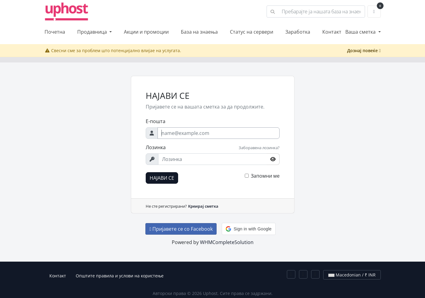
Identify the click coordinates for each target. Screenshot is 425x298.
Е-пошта (155, 121)
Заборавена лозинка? (259, 147)
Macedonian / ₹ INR (352, 275)
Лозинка (156, 147)
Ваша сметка (361, 31)
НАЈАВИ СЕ (162, 178)
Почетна (55, 31)
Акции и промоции (146, 31)
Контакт (331, 31)
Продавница (92, 31)
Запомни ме (265, 175)
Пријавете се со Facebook (181, 229)
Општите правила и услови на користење (120, 276)
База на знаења (199, 31)
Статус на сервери (251, 31)
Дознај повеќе (363, 50)
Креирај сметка (203, 206)
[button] (248, 229)
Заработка (297, 31)
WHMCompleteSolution (227, 242)
